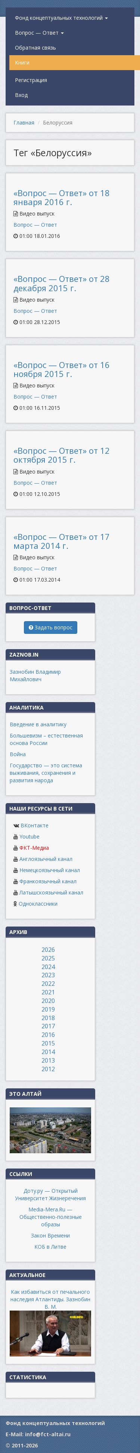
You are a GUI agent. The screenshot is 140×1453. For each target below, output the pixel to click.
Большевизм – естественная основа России (46, 739)
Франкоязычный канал (48, 881)
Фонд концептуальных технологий (61, 17)
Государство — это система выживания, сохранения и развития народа (46, 773)
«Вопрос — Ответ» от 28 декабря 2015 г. (61, 283)
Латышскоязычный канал (51, 892)
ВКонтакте (35, 825)
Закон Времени (50, 1235)
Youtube (29, 836)
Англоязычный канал (45, 858)
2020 (48, 1001)
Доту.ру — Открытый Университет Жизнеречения (50, 1194)
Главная (23, 122)
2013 (48, 1060)
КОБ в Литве (50, 1246)
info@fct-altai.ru (48, 1434)
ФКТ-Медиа (34, 847)
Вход (21, 94)
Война (18, 754)
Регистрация (31, 80)
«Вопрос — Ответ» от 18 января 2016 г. (61, 197)
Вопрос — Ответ (39, 32)
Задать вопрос (50, 627)
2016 (48, 1035)
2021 (48, 992)
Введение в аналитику (38, 724)
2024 (48, 967)
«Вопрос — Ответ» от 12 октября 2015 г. (61, 455)
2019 (48, 1009)
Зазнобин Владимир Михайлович (35, 675)
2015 (48, 1043)
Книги (22, 62)
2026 (48, 950)
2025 (48, 958)
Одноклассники (38, 903)
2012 (48, 1069)
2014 (48, 1052)
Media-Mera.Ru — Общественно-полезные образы (50, 1217)
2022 (48, 983)
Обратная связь (35, 47)
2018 (48, 1018)
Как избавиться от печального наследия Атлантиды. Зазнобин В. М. (50, 1299)
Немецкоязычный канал (49, 870)
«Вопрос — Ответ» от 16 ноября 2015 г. (61, 369)
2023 (48, 975)
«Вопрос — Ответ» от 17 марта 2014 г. (61, 541)
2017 (48, 1026)
